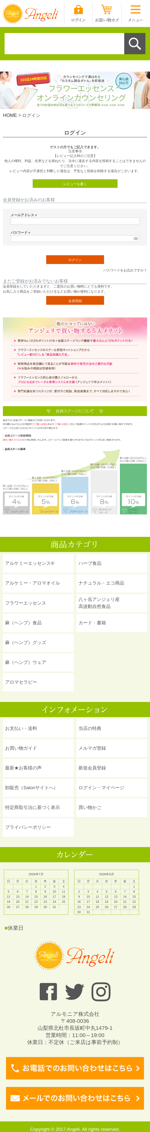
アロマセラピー (21, 682)
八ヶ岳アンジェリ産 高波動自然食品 (99, 603)
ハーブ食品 (89, 563)
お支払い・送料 (21, 728)
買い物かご (89, 807)
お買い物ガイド (21, 748)
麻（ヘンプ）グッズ (25, 642)
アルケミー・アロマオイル (32, 583)
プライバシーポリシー (28, 827)
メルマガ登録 (92, 748)
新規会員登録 (92, 767)
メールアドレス (25, 215)
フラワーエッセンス (25, 603)
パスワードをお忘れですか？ (125, 270)
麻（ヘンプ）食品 (23, 622)
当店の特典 (89, 728)
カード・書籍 (92, 622)
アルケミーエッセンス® (29, 563)
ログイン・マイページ (101, 787)
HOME (10, 115)
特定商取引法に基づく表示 (32, 807)
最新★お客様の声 (23, 767)
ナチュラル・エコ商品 (101, 583)
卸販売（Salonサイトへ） (31, 787)
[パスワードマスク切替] (135, 239)
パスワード (21, 233)
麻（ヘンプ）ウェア (25, 662)
